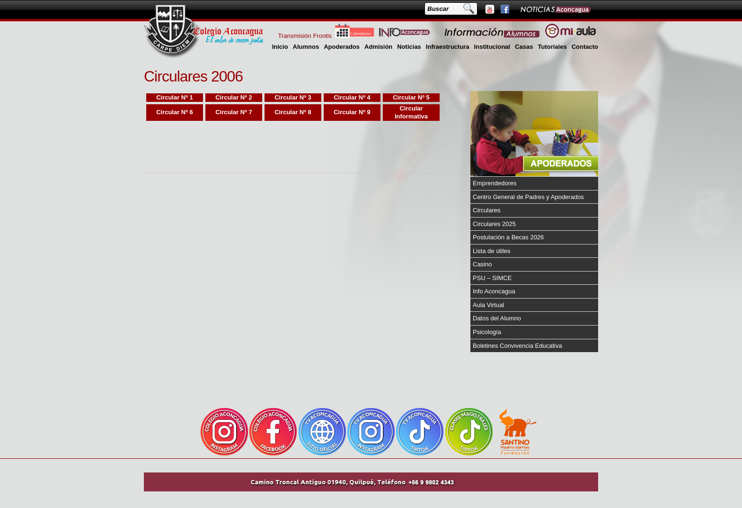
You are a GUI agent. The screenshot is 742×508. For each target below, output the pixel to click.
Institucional (492, 46)
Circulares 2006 (193, 76)
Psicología (487, 332)
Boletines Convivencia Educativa (517, 345)
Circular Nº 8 (292, 112)
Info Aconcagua (494, 291)
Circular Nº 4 (352, 97)
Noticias (409, 46)
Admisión (378, 46)
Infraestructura (447, 46)
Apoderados (342, 46)
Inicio (280, 46)
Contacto (585, 46)
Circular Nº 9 (352, 112)
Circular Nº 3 (292, 97)
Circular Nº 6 (174, 112)
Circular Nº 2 (233, 97)
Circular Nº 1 (174, 97)
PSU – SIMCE (492, 277)
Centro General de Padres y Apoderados (528, 196)
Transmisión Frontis (305, 35)
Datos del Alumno (497, 318)
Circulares (487, 210)
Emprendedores (495, 183)
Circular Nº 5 (411, 97)
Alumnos (306, 46)
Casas (524, 46)
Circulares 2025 (494, 223)
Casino (482, 264)
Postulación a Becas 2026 (508, 237)
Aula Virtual (488, 304)
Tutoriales (552, 46)
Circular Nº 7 (233, 112)
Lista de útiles (492, 250)
